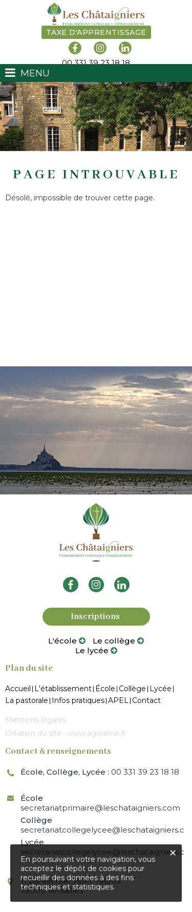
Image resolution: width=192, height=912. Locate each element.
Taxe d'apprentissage (96, 32)
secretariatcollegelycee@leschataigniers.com (102, 825)
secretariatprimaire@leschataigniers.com (100, 803)
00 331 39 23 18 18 (99, 772)
